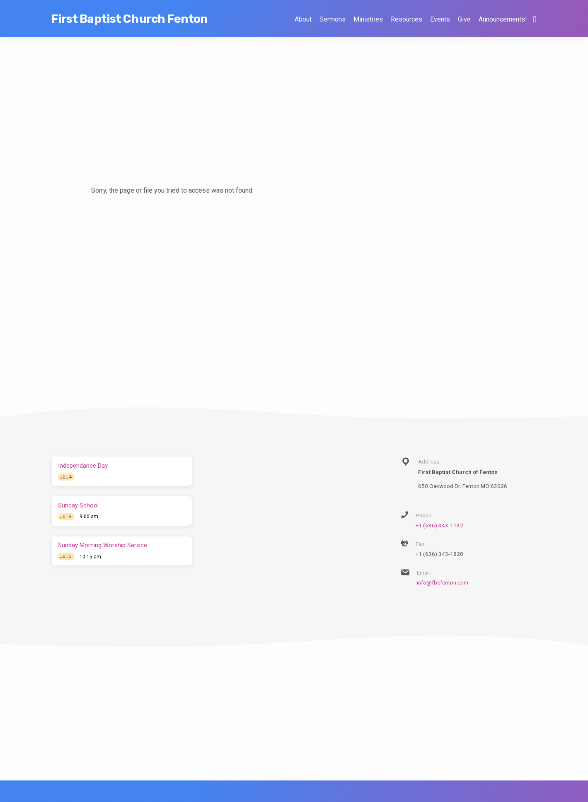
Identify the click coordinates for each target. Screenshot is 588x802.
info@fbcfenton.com (442, 582)
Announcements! (503, 19)
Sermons (332, 19)
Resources (406, 19)
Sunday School (78, 505)
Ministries (368, 19)
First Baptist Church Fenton (129, 19)
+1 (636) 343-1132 (439, 525)
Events (440, 19)
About (303, 19)
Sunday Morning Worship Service (102, 545)
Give (464, 19)
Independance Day (83, 465)
